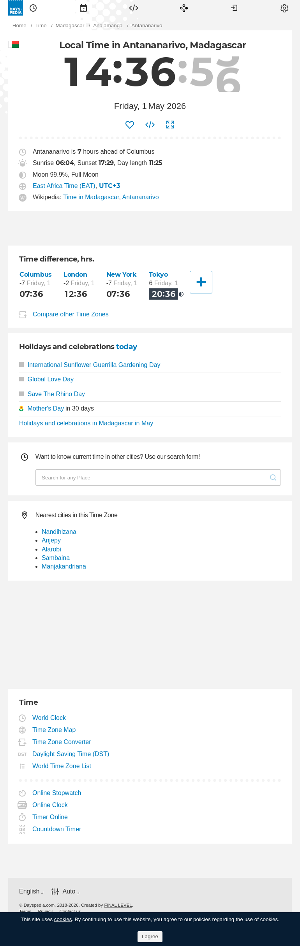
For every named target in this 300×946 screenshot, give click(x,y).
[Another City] (201, 282)
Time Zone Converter (62, 742)
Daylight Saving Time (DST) (71, 754)
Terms (25, 911)
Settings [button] (284, 8)
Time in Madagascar (91, 197)
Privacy (45, 911)
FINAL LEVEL (118, 905)
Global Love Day (46, 379)
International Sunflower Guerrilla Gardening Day (89, 365)
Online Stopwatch (57, 793)
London (75, 274)
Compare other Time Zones (71, 314)
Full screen (170, 125)
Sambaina (56, 558)
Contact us (70, 911)
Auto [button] (68, 891)
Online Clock (50, 805)
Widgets (133, 8)
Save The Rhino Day (52, 394)
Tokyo (158, 274)
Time (33, 8)
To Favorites (129, 125)
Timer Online (50, 817)
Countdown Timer (57, 829)
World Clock (49, 717)
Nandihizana (59, 531)
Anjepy (51, 540)
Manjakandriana (64, 566)
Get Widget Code (150, 125)
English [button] (29, 891)
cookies (63, 919)
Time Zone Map (54, 730)
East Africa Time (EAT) (64, 186)
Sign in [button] (234, 8)
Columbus (35, 274)
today (126, 346)
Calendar (83, 8)
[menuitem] (33, 8)
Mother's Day (45, 408)
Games (183, 8)
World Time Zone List (62, 766)
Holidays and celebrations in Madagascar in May (86, 423)
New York (121, 274)
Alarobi (51, 549)
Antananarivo (140, 197)
